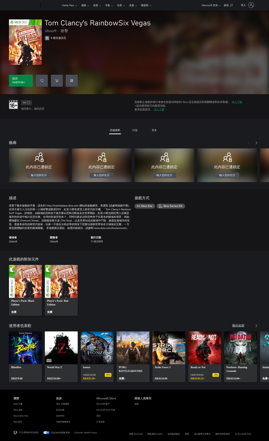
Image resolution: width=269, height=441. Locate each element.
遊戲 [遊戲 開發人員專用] (136, 404)
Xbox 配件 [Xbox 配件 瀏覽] (17, 421)
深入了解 (237, 102)
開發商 (144, 5)
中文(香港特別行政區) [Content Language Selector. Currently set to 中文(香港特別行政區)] (29, 432)
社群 (119, 5)
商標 (187, 434)
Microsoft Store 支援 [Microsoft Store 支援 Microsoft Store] (105, 410)
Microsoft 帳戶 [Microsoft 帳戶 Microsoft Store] (103, 404)
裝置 (95, 5)
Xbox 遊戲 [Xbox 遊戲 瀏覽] (17, 410)
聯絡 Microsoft (136, 434)
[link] (25, 290)
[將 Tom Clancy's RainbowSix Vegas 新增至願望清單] (42, 81)
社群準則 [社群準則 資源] (60, 415)
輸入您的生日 (39, 175)
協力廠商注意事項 (202, 434)
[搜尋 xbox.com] (228, 5)
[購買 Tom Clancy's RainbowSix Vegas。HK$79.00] (21, 81)
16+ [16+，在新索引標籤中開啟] (26, 102)
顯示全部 (238, 325)
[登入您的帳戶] (247, 5)
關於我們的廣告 (223, 434)
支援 (131, 5)
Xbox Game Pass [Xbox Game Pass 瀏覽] (20, 415)
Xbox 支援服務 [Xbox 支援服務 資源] (62, 404)
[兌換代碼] (72, 81)
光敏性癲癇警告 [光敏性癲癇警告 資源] (63, 421)
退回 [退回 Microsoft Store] (98, 415)
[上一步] (249, 142)
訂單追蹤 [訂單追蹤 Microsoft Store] (100, 421)
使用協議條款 (174, 434)
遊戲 (83, 5)
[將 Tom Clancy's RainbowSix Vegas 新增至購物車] (57, 81)
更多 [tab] (154, 130)
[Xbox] (50, 5)
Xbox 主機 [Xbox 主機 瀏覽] (17, 404)
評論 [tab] (134, 130)
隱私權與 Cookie (155, 434)
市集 (107, 5)
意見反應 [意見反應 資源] (60, 410)
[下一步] (256, 142)
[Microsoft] (26, 5)
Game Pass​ (68, 5)
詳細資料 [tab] (115, 130)
